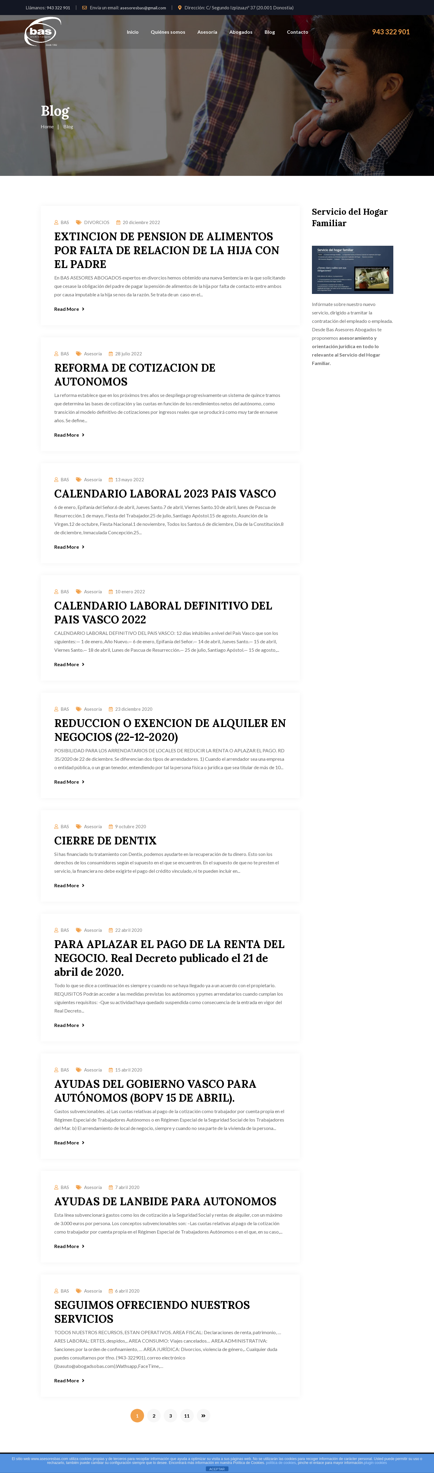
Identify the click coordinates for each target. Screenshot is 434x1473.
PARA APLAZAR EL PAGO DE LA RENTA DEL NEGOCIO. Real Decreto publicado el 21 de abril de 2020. (169, 958)
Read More (69, 309)
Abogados (241, 32)
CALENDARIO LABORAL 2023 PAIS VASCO (165, 494)
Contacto (297, 32)
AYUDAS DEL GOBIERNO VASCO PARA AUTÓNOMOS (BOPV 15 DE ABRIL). (155, 1091)
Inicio (133, 32)
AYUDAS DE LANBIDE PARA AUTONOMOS (165, 1201)
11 (187, 1415)
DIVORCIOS (96, 222)
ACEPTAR (217, 1469)
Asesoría (207, 32)
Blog (270, 32)
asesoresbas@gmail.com (143, 7)
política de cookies (281, 1463)
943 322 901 (58, 7)
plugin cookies (375, 1463)
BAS (65, 222)
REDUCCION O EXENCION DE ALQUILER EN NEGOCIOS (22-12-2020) (170, 730)
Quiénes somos (168, 32)
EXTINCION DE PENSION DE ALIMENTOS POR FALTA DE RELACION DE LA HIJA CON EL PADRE (166, 250)
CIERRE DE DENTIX (105, 840)
